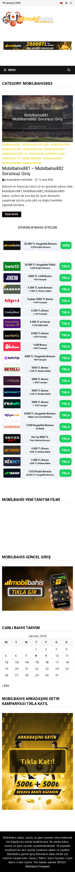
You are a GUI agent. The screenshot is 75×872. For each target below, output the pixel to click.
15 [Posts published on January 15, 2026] (37, 662)
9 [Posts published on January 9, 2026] (46, 656)
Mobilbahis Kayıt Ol (15, 153)
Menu (10, 70)
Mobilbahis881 (11, 144)
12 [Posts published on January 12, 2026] (6, 662)
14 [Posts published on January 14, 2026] (26, 662)
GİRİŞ (66, 245)
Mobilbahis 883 (33, 149)
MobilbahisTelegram (37, 866)
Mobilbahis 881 (60, 144)
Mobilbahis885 (32, 163)
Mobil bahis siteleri (36, 144)
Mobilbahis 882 (11, 149)
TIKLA (65, 266)
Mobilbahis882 (31, 158)
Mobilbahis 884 (54, 149)
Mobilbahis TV (11, 158)
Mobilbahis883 (52, 158)
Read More (13, 214)
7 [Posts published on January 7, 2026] (26, 656)
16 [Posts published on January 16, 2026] (47, 662)
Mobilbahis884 (11, 163)
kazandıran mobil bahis (19, 179)
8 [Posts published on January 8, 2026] (36, 656)
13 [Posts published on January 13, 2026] (16, 662)
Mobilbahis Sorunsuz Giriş (47, 153)
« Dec (5, 685)
